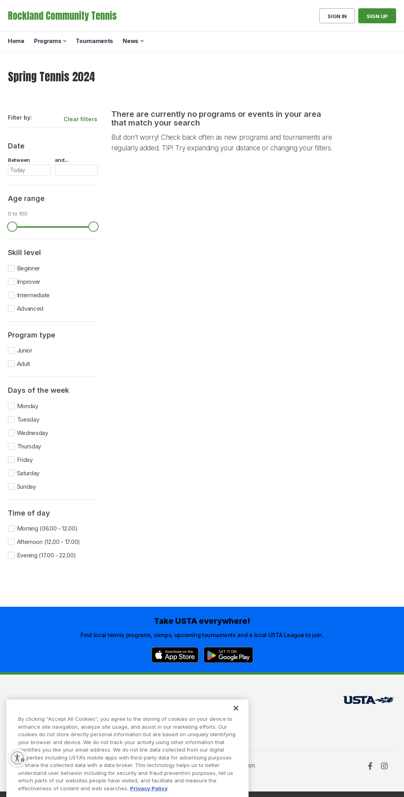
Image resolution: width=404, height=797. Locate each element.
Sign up (377, 16)
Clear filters (80, 119)
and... (62, 160)
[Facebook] (370, 765)
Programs (23, 714)
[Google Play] (228, 655)
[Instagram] (384, 765)
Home (16, 702)
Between (19, 160)
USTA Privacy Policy (124, 714)
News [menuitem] (130, 41)
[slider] (12, 226)
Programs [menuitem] (48, 41)
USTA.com (195, 702)
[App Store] (175, 655)
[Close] (236, 722)
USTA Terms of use (122, 702)
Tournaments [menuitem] (94, 41)
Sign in (337, 16)
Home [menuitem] (16, 41)
